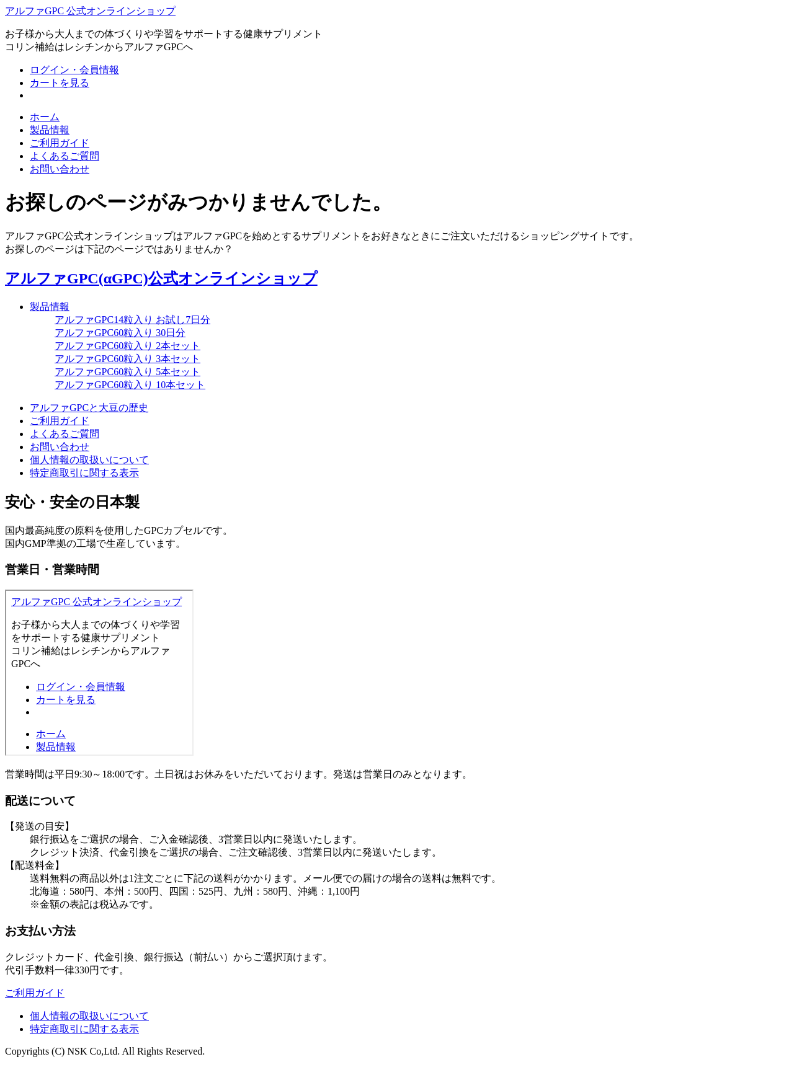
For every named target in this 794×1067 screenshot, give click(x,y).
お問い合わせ (59, 169)
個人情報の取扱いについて (89, 459)
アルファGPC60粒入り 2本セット (127, 345)
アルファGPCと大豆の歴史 (89, 407)
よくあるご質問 (64, 156)
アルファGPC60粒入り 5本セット (127, 371)
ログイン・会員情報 (74, 69)
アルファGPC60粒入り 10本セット (130, 384)
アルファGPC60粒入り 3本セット (127, 358)
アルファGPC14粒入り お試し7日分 (132, 319)
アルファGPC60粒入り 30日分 (120, 332)
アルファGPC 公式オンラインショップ (90, 11)
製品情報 (49, 130)
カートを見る (59, 82)
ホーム (45, 117)
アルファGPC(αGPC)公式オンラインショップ (161, 278)
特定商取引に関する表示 (84, 472)
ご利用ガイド (59, 143)
